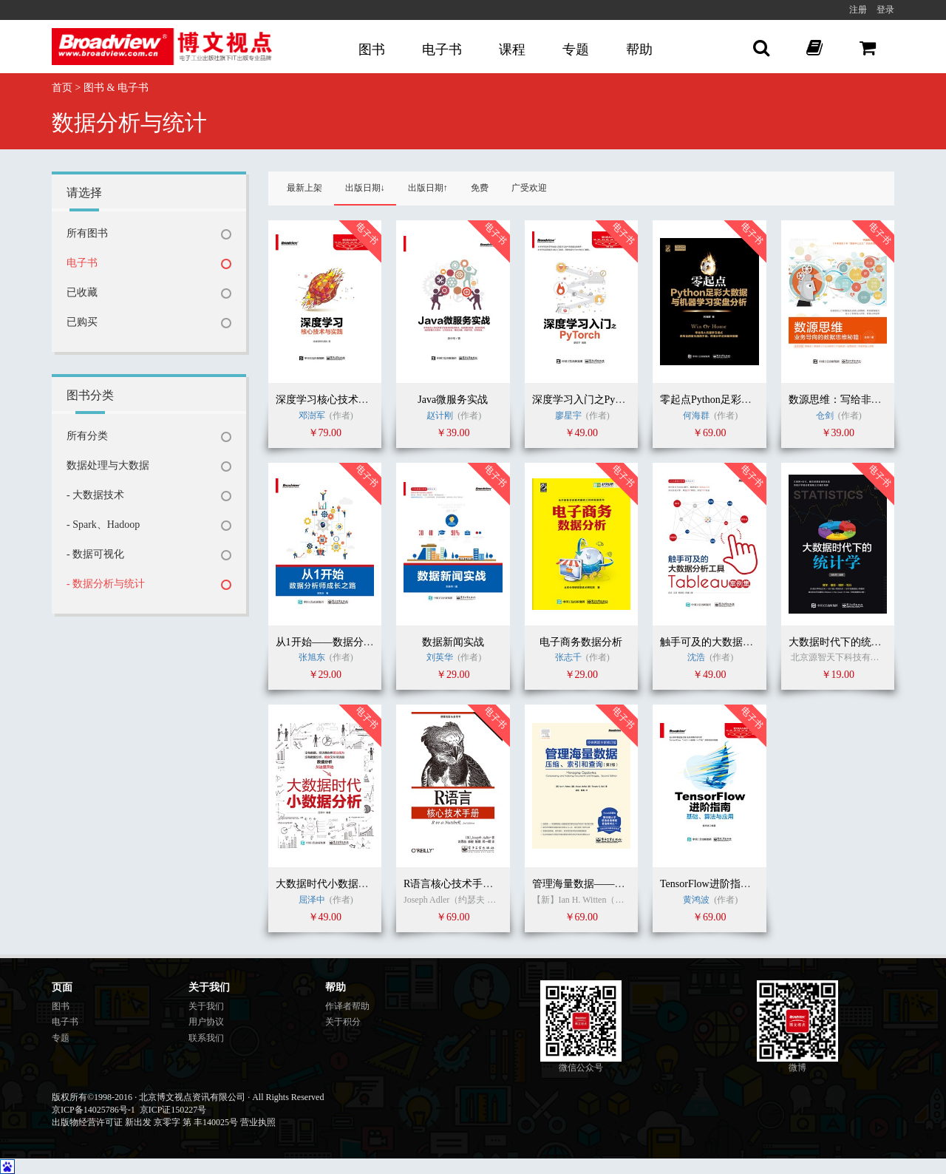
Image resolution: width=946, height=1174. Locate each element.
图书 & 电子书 (116, 87)
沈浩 (697, 657)
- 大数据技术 (95, 495)
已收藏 (82, 292)
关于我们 (206, 1006)
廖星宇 (568, 415)
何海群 (696, 415)
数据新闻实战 (453, 642)
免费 (480, 188)
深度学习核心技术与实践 (332, 399)
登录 (885, 9)
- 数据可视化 (95, 554)
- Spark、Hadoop (103, 524)
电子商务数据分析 (581, 642)
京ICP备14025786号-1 (93, 1110)
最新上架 (304, 188)
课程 (512, 49)
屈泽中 (313, 900)
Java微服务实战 (453, 399)
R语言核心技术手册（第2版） (472, 883)
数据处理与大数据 (108, 465)
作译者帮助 (347, 1006)
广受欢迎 (529, 188)
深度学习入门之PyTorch (585, 399)
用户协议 (206, 1022)
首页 (62, 87)
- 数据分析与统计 (106, 583)
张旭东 (312, 657)
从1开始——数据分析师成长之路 (351, 642)
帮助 (639, 49)
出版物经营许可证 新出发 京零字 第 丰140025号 (145, 1122)
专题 (575, 49)
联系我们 (206, 1038)
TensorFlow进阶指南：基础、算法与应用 (752, 883)
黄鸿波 (696, 900)
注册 (858, 9)
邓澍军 (312, 415)
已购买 (82, 322)
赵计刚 (439, 415)
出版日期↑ (428, 188)
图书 (371, 49)
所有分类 (87, 435)
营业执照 (258, 1122)
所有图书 (87, 233)
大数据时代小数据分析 (327, 883)
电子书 (442, 49)
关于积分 (343, 1022)
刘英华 (439, 657)
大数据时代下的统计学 (840, 642)
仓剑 (825, 415)
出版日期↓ (365, 188)
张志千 (568, 657)
